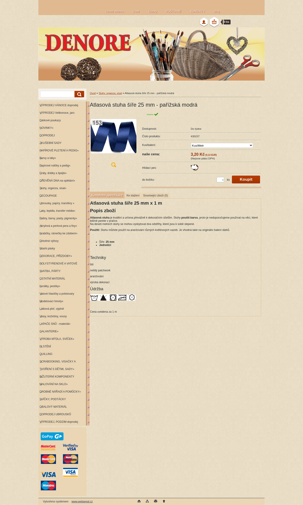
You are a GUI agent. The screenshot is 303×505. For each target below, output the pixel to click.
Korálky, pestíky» (50, 286)
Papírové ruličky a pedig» (55, 165)
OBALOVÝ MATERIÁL (53, 406)
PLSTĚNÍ (45, 346)
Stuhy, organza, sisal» (53, 188)
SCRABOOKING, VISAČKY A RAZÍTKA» (57, 362)
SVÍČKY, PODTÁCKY (53, 399)
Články (153, 11)
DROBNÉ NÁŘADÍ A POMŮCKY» (60, 391)
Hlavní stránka (115, 11)
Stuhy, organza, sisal (110, 93)
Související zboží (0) (155, 195)
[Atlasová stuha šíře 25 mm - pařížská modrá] (113, 141)
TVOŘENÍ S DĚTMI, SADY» (57, 369)
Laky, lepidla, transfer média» (57, 210)
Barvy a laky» (48, 158)
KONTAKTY (197, 11)
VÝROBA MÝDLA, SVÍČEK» (57, 339)
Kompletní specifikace (107, 195)
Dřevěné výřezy (49, 241)
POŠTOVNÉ (173, 11)
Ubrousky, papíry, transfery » (57, 203)
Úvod (93, 93)
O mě (136, 11)
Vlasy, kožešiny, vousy (53, 316)
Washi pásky (47, 248)
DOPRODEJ (47, 135)
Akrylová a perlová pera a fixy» (58, 225)
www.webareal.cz (82, 501)
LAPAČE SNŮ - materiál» (55, 323)
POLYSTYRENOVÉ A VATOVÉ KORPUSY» (57, 264)
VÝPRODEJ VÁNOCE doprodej (59, 105)
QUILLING (46, 354)
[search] (78, 94)
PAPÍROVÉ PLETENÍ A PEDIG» (59, 150)
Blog (217, 11)
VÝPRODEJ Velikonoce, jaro (57, 112)
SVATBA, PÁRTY (50, 271)
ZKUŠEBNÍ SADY (50, 143)
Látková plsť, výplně (52, 308)
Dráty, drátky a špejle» (53, 173)
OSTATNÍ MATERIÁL (52, 278)
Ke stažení (133, 195)
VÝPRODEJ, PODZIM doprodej (59, 421)
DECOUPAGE (48, 195)
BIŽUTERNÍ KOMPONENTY (57, 376)
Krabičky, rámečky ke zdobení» (58, 233)
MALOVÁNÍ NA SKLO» (54, 384)
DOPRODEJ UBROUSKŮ (55, 414)
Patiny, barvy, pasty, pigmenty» (58, 218)
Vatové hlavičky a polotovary (57, 293)
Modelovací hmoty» (51, 301)
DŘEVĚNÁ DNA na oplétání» (57, 180)
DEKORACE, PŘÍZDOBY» (56, 256)
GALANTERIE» (49, 331)
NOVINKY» (46, 128)
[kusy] (220, 179)
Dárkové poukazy (50, 120)
